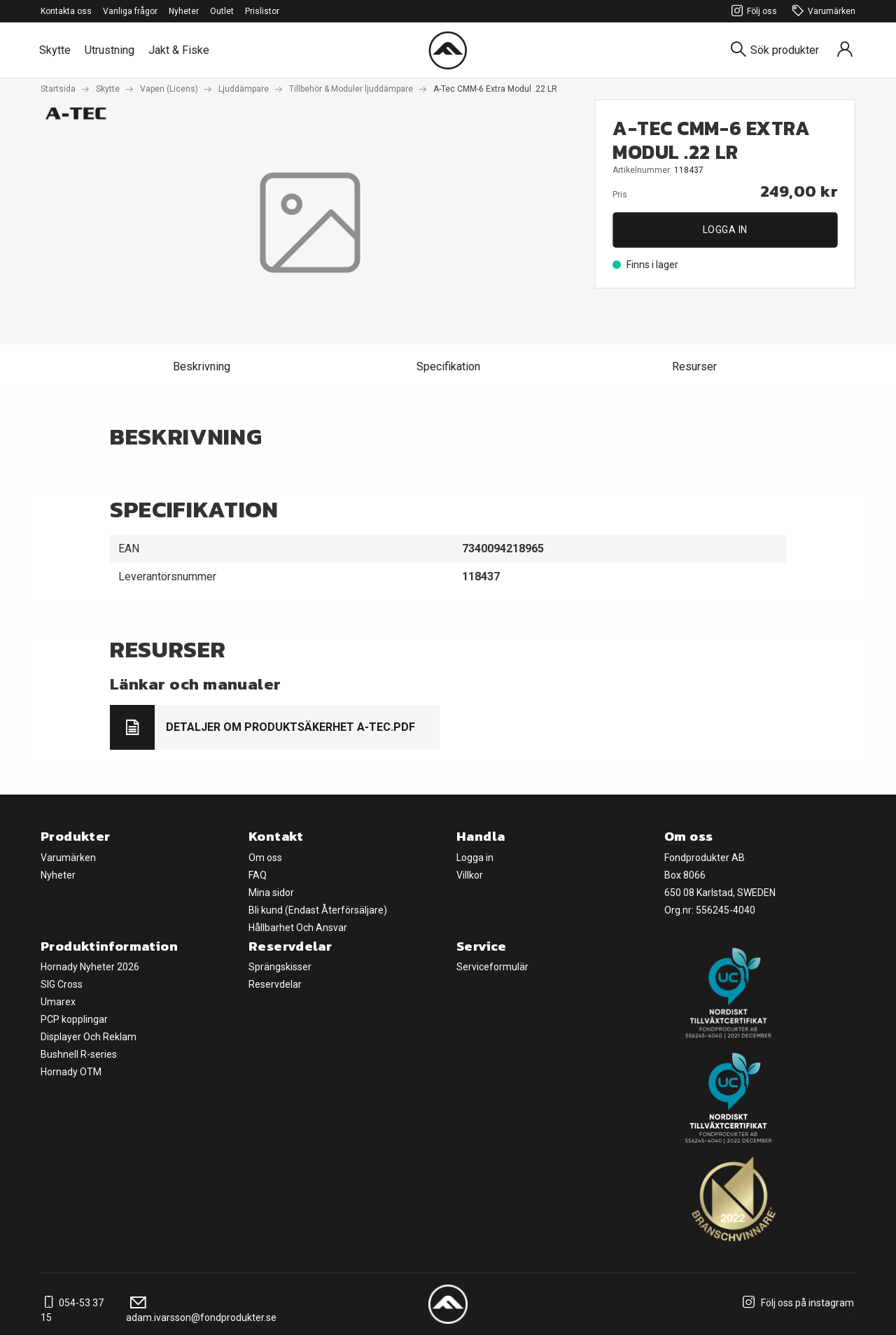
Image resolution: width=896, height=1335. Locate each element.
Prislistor (262, 11)
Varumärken (821, 11)
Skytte (55, 50)
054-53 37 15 (72, 1310)
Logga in (725, 229)
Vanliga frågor (130, 11)
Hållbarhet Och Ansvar (297, 927)
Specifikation (448, 366)
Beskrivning (201, 366)
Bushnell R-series (79, 1054)
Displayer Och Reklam (88, 1036)
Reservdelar (275, 984)
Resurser (694, 366)
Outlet (222, 11)
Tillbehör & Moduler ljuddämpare (351, 89)
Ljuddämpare (243, 89)
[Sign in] (845, 50)
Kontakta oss (66, 11)
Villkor (469, 875)
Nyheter (184, 11)
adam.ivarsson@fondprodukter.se (201, 1310)
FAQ (257, 875)
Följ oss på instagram (796, 1302)
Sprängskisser (280, 966)
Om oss (265, 857)
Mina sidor (271, 892)
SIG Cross (62, 984)
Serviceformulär (492, 966)
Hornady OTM (71, 1071)
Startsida (58, 89)
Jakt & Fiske (178, 50)
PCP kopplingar (74, 1019)
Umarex (58, 1001)
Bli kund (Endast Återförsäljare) (317, 910)
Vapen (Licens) (169, 89)
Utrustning (109, 50)
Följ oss (752, 11)
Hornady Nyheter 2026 (90, 966)
